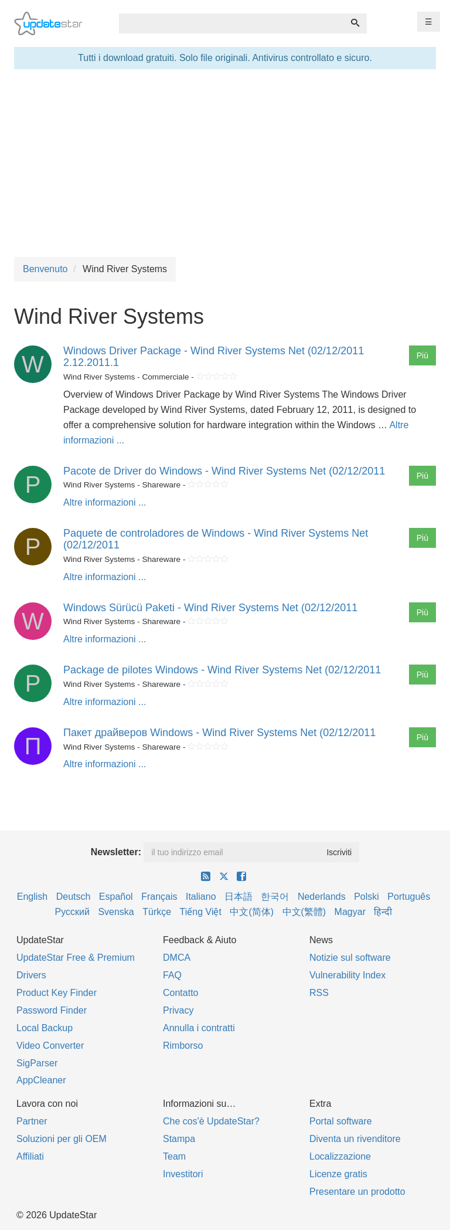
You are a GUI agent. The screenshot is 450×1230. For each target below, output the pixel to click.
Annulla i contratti (199, 1028)
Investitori (183, 1174)
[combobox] (231, 23)
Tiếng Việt (200, 912)
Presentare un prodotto (357, 1192)
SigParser (36, 1063)
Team (174, 1156)
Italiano (201, 897)
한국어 (275, 897)
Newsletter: (116, 852)
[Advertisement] (225, 163)
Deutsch (73, 897)
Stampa (179, 1139)
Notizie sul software (350, 958)
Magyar (350, 912)
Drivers (31, 975)
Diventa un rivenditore (355, 1139)
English (32, 897)
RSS (319, 993)
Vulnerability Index (347, 975)
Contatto (180, 993)
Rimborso (183, 1046)
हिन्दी (383, 912)
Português (408, 897)
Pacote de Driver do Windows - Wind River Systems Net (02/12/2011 (224, 471)
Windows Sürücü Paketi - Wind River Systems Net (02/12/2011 (210, 608)
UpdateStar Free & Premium (75, 958)
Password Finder (51, 1010)
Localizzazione (340, 1156)
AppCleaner (41, 1080)
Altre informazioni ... (104, 502)
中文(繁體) (304, 912)
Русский (72, 912)
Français (159, 897)
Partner (31, 1121)
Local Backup (44, 1028)
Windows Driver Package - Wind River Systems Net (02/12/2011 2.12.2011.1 (213, 356)
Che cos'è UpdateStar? (211, 1121)
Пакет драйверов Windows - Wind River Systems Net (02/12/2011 (219, 732)
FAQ (172, 975)
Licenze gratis (338, 1174)
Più (422, 355)
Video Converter (50, 1046)
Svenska (116, 912)
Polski (366, 897)
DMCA (176, 958)
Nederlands (322, 897)
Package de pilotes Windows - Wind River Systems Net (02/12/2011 (222, 670)
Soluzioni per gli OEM (61, 1139)
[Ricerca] (355, 23)
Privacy (178, 1010)
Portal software (340, 1121)
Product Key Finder (56, 993)
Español (116, 897)
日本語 (238, 897)
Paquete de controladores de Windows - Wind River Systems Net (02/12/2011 (215, 539)
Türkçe (156, 912)
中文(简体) (252, 912)
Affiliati (30, 1156)
